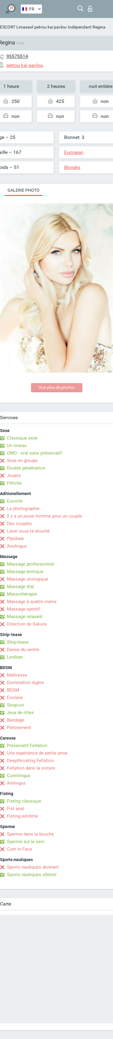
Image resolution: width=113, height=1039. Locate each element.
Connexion (90, 8)
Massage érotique (25, 571)
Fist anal (15, 808)
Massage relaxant (24, 616)
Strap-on (15, 705)
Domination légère (25, 682)
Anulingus (17, 546)
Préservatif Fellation (27, 745)
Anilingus (16, 783)
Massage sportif (23, 609)
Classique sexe (22, 438)
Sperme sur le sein (25, 841)
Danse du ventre (23, 649)
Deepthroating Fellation (30, 760)
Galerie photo (23, 190)
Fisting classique (24, 801)
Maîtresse (17, 675)
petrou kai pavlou (50, 27)
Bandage (15, 720)
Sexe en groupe (22, 460)
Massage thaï (20, 586)
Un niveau (17, 445)
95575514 (17, 56)
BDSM (13, 690)
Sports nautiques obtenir (32, 874)
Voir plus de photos (56, 387)
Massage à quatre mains (32, 601)
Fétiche (14, 483)
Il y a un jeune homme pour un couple (44, 516)
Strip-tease (18, 642)
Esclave (15, 697)
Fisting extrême (22, 816)
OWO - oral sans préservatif (34, 453)
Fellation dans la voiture (31, 768)
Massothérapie (22, 594)
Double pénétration (26, 468)
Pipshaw (15, 538)
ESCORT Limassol (16, 27)
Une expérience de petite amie (37, 753)
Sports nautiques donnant (33, 867)
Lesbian (15, 657)
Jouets (14, 475)
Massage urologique (27, 579)
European (73, 152)
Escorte (15, 501)
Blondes (72, 167)
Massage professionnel (30, 564)
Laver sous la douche (28, 531)
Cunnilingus (18, 775)
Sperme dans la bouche (30, 834)
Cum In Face (19, 849)
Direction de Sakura (26, 624)
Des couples (19, 523)
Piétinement (19, 727)
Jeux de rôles (20, 712)
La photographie (23, 508)
